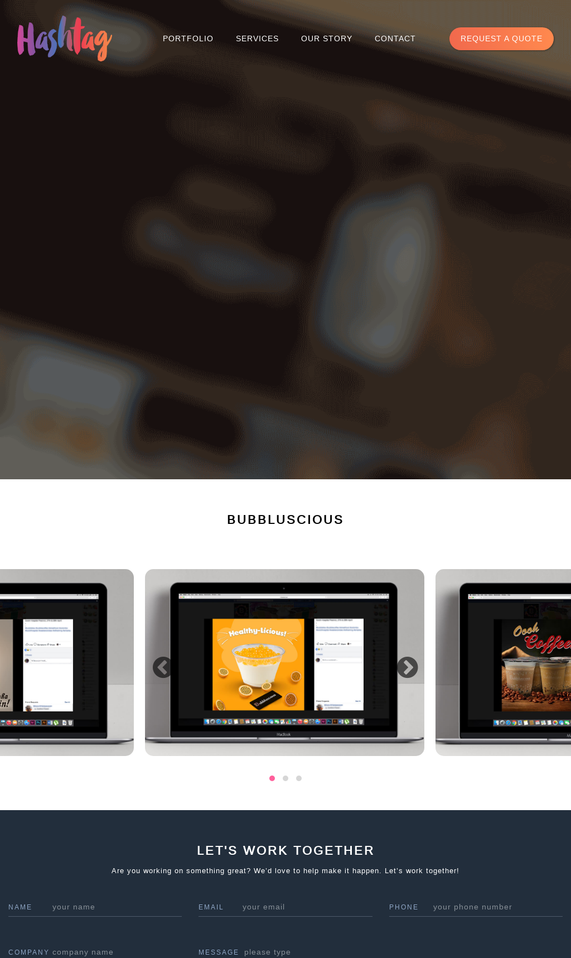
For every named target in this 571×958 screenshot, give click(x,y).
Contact (395, 38)
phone (403, 907)
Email (211, 907)
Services (257, 38)
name (20, 907)
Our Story (326, 38)
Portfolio (188, 38)
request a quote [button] (502, 38)
